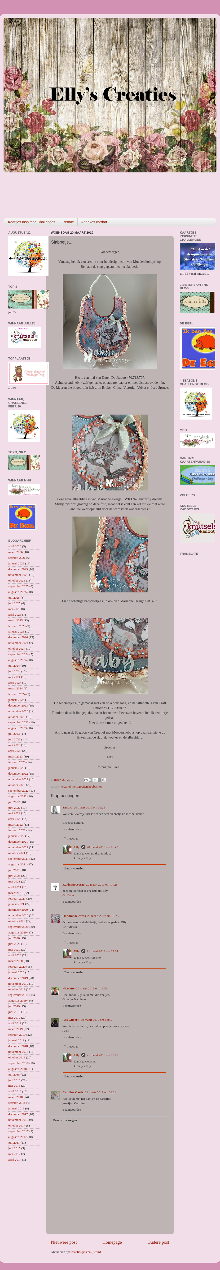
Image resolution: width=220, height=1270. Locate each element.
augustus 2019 (17, 1000)
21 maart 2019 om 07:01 (102, 951)
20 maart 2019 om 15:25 (103, 916)
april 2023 (14, 751)
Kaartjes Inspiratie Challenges (31, 222)
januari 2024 (16, 700)
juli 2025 (14, 597)
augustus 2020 (17, 932)
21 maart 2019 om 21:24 (100, 1092)
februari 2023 (17, 762)
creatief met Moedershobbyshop (81, 786)
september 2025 (18, 586)
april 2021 (14, 887)
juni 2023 (14, 739)
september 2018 (18, 1063)
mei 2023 (14, 745)
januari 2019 (16, 1040)
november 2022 (18, 779)
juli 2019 (14, 1006)
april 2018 (14, 1091)
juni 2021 (14, 875)
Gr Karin (68, 895)
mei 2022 (14, 813)
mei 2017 (14, 1154)
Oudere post (158, 1242)
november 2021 (18, 847)
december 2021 (18, 841)
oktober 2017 (16, 1125)
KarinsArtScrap (73, 884)
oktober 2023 (16, 717)
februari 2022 (17, 830)
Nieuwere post (64, 1242)
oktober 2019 (16, 989)
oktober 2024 (16, 648)
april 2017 (14, 1159)
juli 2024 (14, 665)
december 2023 (18, 705)
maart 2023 (15, 756)
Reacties (72, 838)
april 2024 (14, 682)
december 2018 (18, 1046)
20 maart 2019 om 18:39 (91, 988)
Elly (77, 847)
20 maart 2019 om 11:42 (102, 847)
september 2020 (18, 926)
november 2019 (18, 983)
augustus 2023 (17, 728)
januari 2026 (16, 563)
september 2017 (18, 1131)
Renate (68, 222)
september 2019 (18, 995)
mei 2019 (14, 1017)
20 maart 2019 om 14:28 (102, 884)
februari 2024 (17, 694)
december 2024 (18, 637)
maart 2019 (15, 1029)
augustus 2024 (17, 660)
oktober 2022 (16, 785)
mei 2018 (14, 1085)
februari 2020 (17, 966)
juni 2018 (14, 1080)
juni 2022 (14, 807)
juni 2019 (14, 1012)
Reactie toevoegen (65, 1120)
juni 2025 (14, 603)
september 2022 (18, 790)
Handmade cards (74, 916)
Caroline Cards (73, 1092)
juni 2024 (14, 671)
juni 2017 (14, 1148)
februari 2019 (17, 1034)
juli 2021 (14, 870)
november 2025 (18, 575)
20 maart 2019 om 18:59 (96, 1019)
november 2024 (18, 643)
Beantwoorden (71, 829)
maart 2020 (15, 961)
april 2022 (14, 819)
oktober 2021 (16, 853)
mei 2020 (14, 949)
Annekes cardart (94, 222)
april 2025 (14, 614)
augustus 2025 (17, 592)
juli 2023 (14, 733)
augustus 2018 (17, 1069)
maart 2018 (15, 1097)
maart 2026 (15, 552)
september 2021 (18, 858)
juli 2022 (14, 802)
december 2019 (18, 978)
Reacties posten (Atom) (86, 1252)
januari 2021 (16, 904)
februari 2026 (17, 557)
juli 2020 (14, 938)
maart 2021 (15, 893)
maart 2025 (15, 620)
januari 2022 (16, 836)
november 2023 (18, 711)
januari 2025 (16, 631)
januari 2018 (16, 1108)
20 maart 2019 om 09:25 (89, 807)
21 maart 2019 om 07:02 (102, 1055)
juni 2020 (14, 944)
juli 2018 (14, 1074)
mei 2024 (14, 677)
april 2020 (14, 955)
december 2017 (18, 1114)
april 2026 (14, 546)
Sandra (67, 807)
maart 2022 (15, 824)
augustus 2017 (17, 1137)
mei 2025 (14, 609)
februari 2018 (17, 1102)
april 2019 (14, 1023)
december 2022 (18, 773)
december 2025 (18, 569)
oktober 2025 (16, 580)
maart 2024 (15, 688)
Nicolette (68, 988)
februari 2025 (17, 626)
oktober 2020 (16, 921)
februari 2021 (17, 898)
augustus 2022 (17, 796)
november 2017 (18, 1120)
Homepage (112, 1242)
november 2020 (18, 915)
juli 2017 (14, 1142)
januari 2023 (16, 768)
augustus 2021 (17, 864)
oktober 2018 (16, 1057)
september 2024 (18, 654)
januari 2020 (16, 972)
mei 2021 (14, 881)
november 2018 (18, 1051)
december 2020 (18, 909)
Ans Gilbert (70, 1019)
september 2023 (18, 722)
